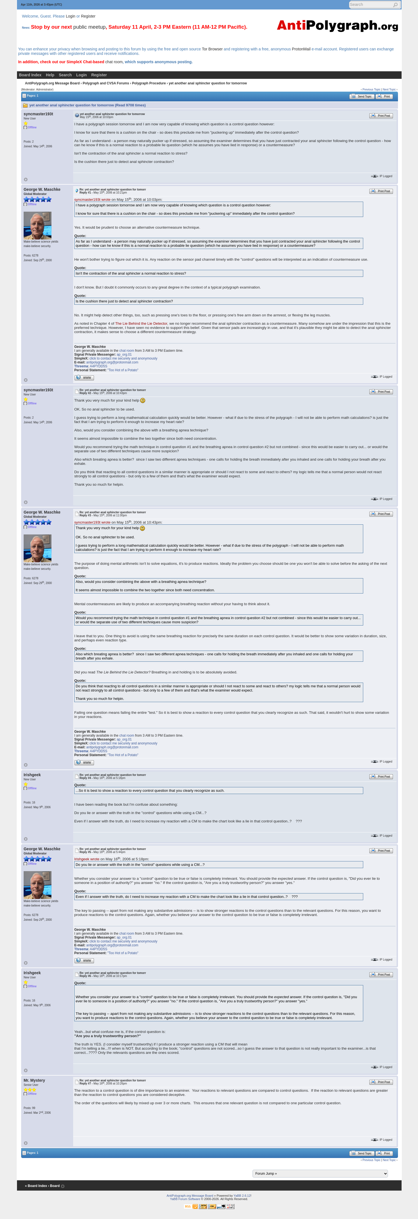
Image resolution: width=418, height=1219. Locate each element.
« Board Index (36, 1186)
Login (70, 16)
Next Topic (389, 89)
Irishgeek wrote (86, 859)
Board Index (30, 75)
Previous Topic (371, 89)
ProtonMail (301, 49)
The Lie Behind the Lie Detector (141, 323)
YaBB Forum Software (185, 1199)
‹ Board (54, 1186)
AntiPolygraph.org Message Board (52, 83)
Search (65, 75)
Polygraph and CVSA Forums (106, 83)
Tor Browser (212, 49)
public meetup (89, 27)
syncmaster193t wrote (92, 199)
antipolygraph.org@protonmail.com (112, 362)
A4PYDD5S (98, 366)
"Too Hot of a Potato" (122, 370)
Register (88, 16)
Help (50, 75)
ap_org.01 (124, 354)
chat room (114, 62)
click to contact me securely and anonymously (123, 358)
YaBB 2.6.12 (242, 1195)
